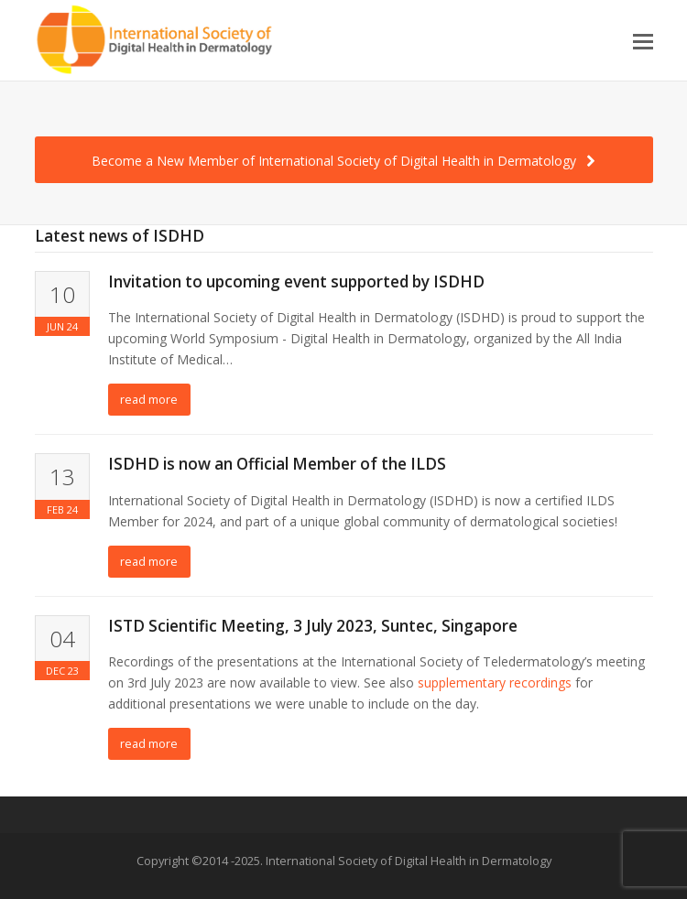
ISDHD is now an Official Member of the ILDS (277, 463)
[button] (643, 40)
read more (149, 399)
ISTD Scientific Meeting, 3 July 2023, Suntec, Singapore (313, 625)
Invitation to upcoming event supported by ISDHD (296, 281)
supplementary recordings (495, 682)
